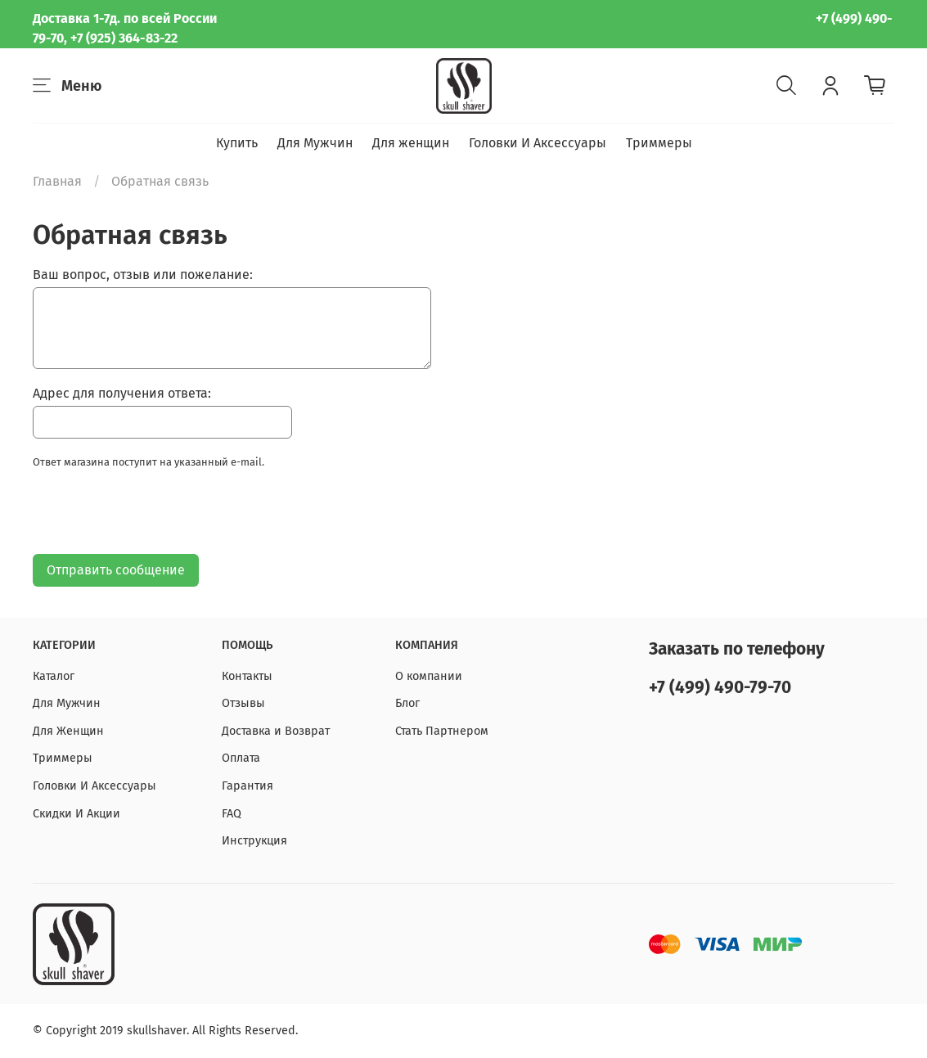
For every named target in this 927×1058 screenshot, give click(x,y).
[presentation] (157, 516)
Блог (407, 703)
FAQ (231, 814)
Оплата (241, 758)
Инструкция (254, 841)
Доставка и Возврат (276, 731)
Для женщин (410, 143)
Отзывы (243, 703)
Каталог (53, 676)
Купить (237, 143)
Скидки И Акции (76, 814)
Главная (57, 181)
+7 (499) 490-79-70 (720, 688)
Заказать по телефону (737, 649)
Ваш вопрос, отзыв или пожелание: (143, 274)
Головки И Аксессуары (537, 143)
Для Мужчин (315, 143)
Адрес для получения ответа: (122, 393)
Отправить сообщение (116, 570)
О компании (428, 676)
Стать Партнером (441, 731)
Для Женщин (68, 731)
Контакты (247, 676)
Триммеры (659, 143)
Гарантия (247, 786)
